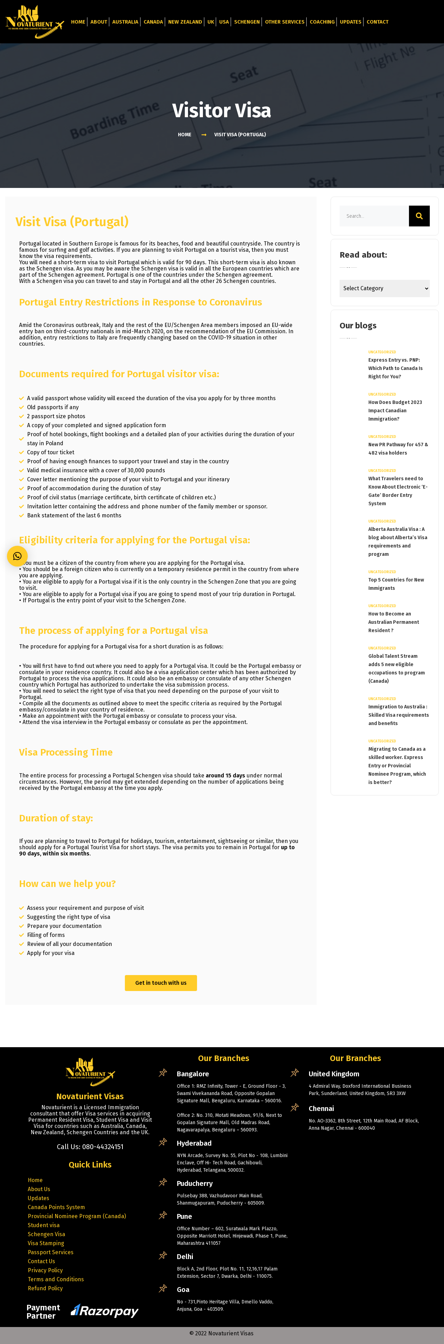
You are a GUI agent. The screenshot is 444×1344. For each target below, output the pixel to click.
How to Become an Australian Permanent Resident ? (393, 622)
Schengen (247, 22)
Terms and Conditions (56, 1279)
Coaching (322, 22)
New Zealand (185, 22)
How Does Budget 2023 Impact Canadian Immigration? (395, 410)
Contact (377, 22)
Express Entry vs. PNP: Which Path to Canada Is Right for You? (395, 368)
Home (78, 22)
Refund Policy (45, 1288)
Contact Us (41, 1261)
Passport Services (51, 1252)
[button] (17, 556)
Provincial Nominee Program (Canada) (77, 1216)
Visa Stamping (46, 1243)
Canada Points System (56, 1207)
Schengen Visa (46, 1234)
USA (224, 22)
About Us (39, 1189)
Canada (153, 22)
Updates (350, 22)
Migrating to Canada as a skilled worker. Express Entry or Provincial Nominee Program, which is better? (397, 765)
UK (210, 22)
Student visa (44, 1225)
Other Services (285, 22)
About (99, 22)
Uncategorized (382, 352)
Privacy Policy (45, 1270)
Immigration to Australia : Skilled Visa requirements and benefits (398, 715)
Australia (125, 22)
